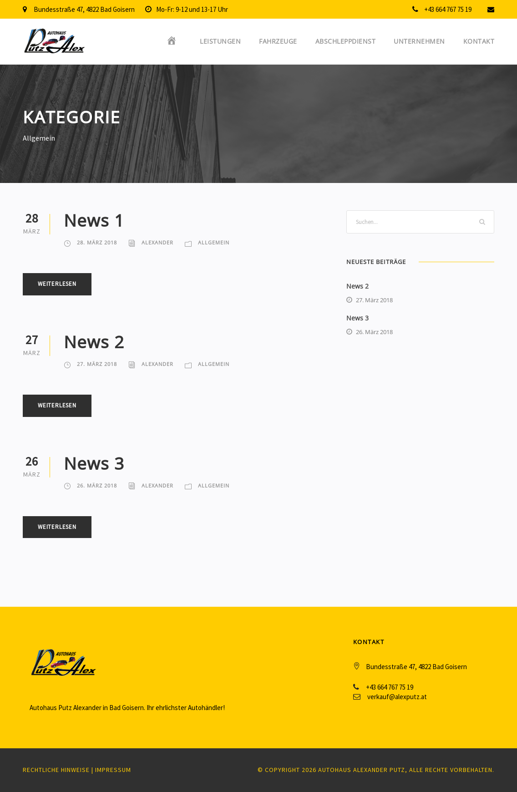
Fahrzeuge (278, 41)
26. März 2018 (97, 485)
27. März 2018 (97, 363)
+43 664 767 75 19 (447, 9)
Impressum (113, 770)
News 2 (94, 341)
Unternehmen (419, 41)
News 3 (94, 463)
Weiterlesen (57, 284)
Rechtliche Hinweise (56, 770)
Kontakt (479, 41)
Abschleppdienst (345, 41)
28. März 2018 (97, 242)
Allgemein (213, 242)
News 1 (94, 220)
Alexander (157, 242)
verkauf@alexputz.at (397, 696)
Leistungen (220, 41)
